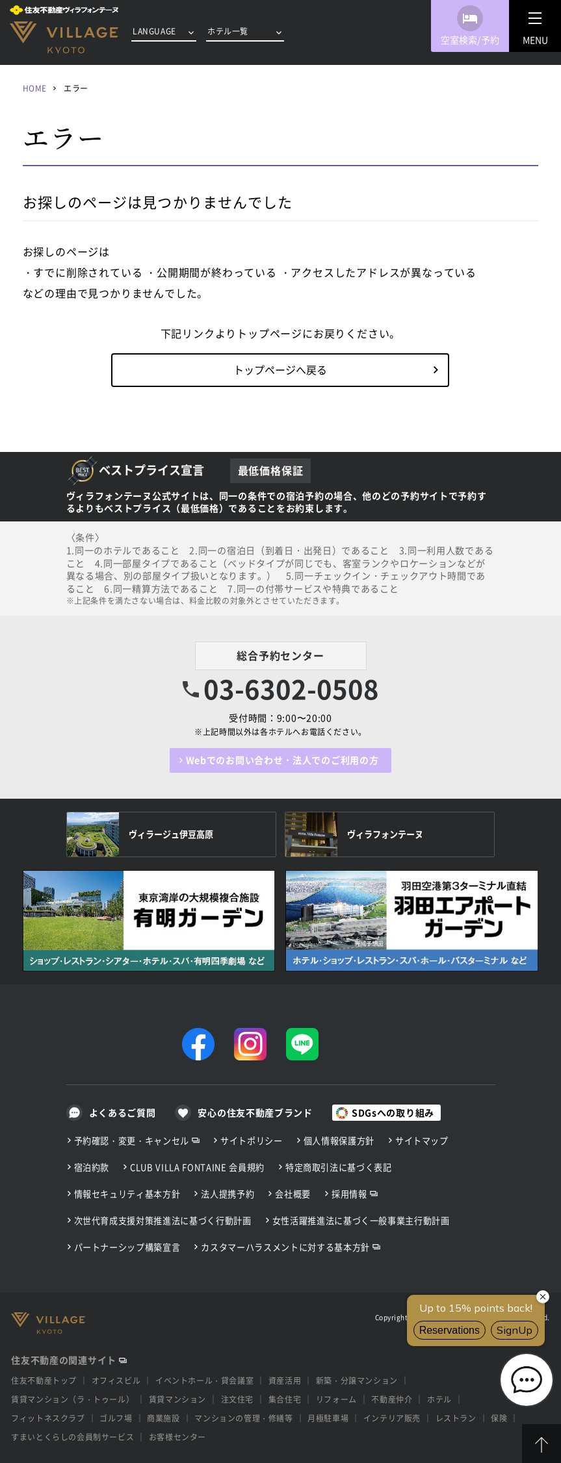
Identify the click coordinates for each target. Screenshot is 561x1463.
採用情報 (349, 1194)
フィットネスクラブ (48, 1418)
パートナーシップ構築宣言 (127, 1247)
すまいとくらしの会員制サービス (72, 1437)
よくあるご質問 (122, 1112)
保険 (499, 1418)
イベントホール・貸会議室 (204, 1380)
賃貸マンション (177, 1399)
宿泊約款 (92, 1167)
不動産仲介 (391, 1399)
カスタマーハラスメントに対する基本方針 (285, 1247)
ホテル (439, 1399)
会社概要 (293, 1194)
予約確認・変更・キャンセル (132, 1140)
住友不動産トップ (44, 1380)
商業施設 (163, 1418)
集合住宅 (284, 1399)
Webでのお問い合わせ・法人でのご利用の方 (282, 760)
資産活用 (284, 1380)
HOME (35, 88)
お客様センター (177, 1437)
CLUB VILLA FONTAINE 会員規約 (197, 1167)
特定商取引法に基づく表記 (338, 1167)
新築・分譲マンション (357, 1380)
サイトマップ (422, 1140)
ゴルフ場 (115, 1418)
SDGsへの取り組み (393, 1112)
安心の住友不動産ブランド (255, 1112)
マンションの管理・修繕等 (243, 1418)
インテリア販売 (392, 1418)
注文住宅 (237, 1399)
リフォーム (336, 1399)
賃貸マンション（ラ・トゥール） (72, 1399)
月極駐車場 (327, 1418)
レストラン (456, 1418)
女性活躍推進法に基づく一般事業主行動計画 (361, 1220)
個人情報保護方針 (339, 1140)
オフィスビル (116, 1380)
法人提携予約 (227, 1194)
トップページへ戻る (280, 369)
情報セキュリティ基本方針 (127, 1194)
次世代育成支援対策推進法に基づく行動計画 (163, 1220)
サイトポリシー (251, 1140)
